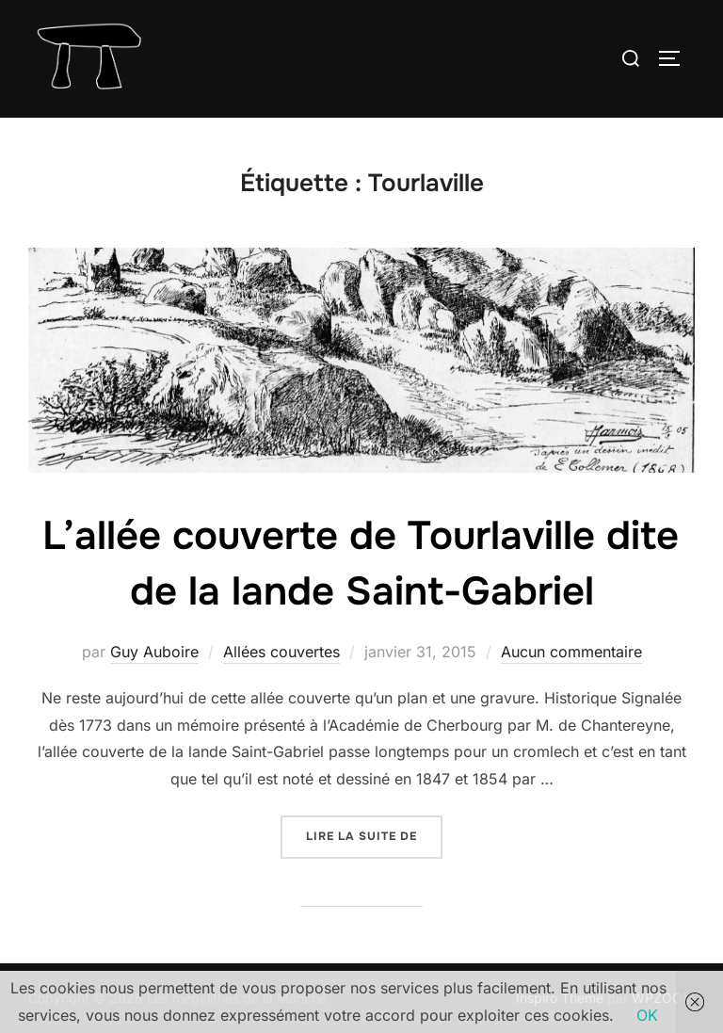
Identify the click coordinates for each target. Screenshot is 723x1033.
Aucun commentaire (571, 651)
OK (647, 1015)
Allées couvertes (281, 651)
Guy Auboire (154, 651)
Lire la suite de (374, 835)
